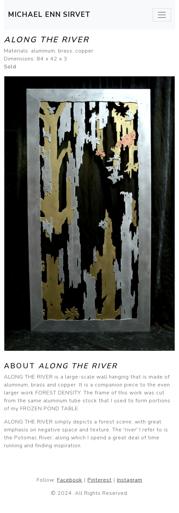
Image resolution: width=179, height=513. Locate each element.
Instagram (129, 480)
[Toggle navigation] (162, 14)
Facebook (69, 480)
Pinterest (100, 480)
